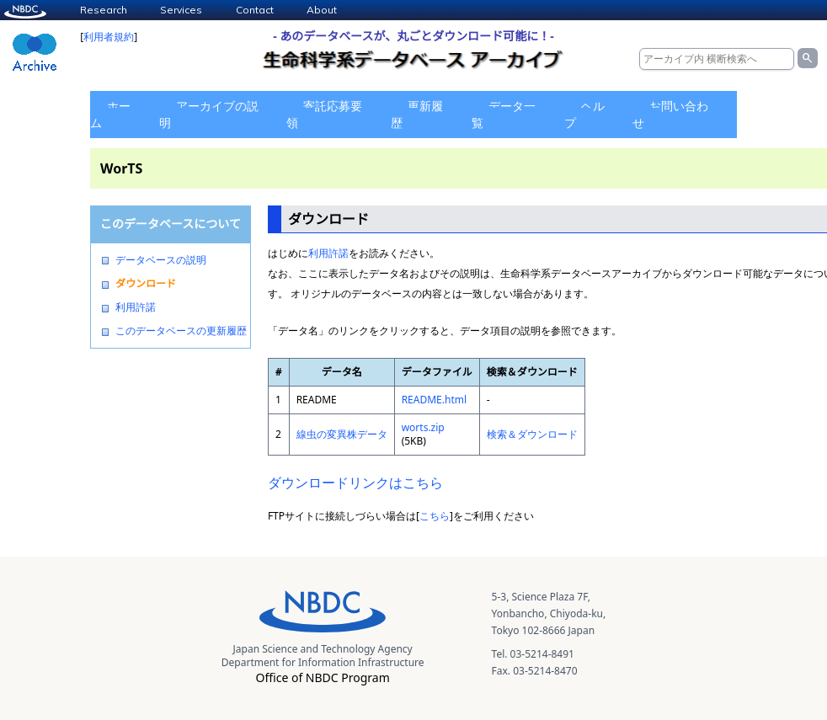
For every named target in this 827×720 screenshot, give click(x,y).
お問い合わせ (670, 114)
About (322, 9)
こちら (434, 516)
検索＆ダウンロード (532, 434)
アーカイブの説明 (209, 114)
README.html (434, 399)
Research (103, 9)
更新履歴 (417, 114)
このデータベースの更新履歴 (181, 331)
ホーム (110, 114)
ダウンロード (145, 284)
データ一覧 (504, 114)
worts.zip (423, 427)
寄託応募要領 (324, 114)
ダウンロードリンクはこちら (355, 482)
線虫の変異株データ (341, 434)
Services (181, 9)
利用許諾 (135, 307)
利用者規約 (108, 36)
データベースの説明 (160, 260)
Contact (255, 9)
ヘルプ (584, 114)
